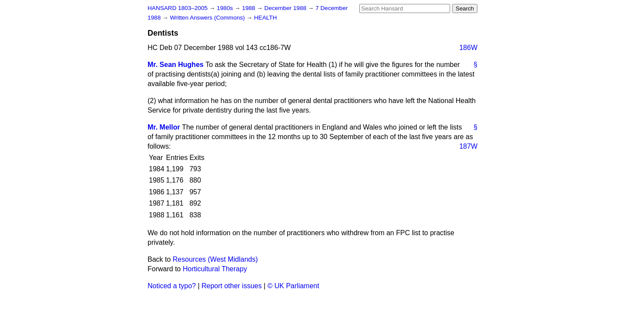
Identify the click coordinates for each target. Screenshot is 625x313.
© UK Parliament (293, 286)
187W (468, 146)
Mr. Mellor (164, 127)
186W (468, 47)
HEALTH (265, 17)
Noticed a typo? (172, 286)
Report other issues (231, 286)
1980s (225, 8)
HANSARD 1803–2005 (177, 8)
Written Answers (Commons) (208, 17)
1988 (249, 8)
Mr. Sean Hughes (176, 64)
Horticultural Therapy (215, 269)
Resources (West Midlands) (215, 259)
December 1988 (286, 8)
